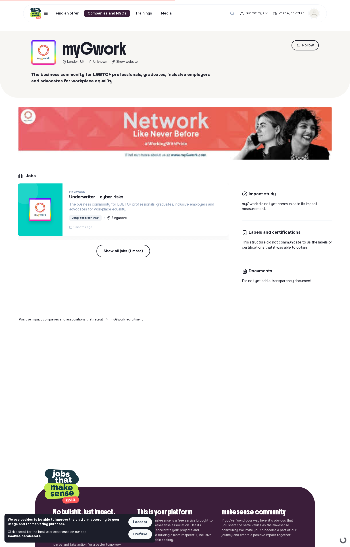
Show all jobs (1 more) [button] (123, 251)
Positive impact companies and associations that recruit (61, 319)
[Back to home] (62, 487)
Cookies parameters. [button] (24, 536)
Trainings (143, 13)
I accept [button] (140, 522)
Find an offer (67, 13)
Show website (127, 62)
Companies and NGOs (107, 13)
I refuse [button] (140, 534)
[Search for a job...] (232, 13)
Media (166, 13)
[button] (305, 45)
